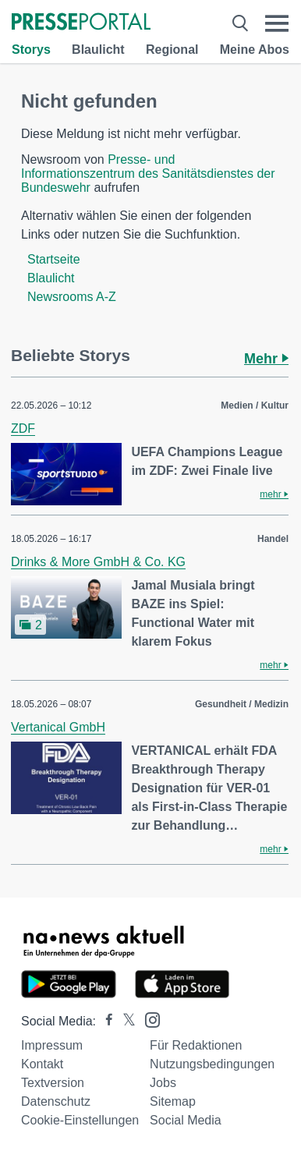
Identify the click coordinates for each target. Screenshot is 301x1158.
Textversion (52, 1082)
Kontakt (42, 1064)
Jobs (163, 1082)
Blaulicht (98, 49)
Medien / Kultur (255, 405)
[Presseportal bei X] (124, 1021)
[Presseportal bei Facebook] (104, 1021)
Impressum (52, 1045)
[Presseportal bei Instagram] (148, 1018)
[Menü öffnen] (276, 23)
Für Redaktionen (196, 1045)
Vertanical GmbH (58, 727)
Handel (273, 538)
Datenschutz (55, 1101)
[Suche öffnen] (240, 23)
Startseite (53, 259)
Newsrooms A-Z (71, 296)
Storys (31, 49)
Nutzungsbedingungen (212, 1064)
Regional (172, 49)
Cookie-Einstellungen (80, 1120)
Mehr (266, 359)
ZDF (23, 428)
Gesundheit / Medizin (242, 704)
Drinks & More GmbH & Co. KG (98, 561)
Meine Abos (254, 49)
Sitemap (173, 1101)
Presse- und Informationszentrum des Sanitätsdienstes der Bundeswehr (148, 173)
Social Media (185, 1120)
